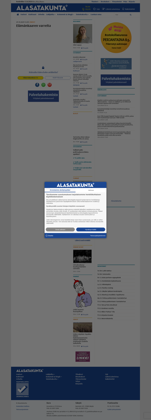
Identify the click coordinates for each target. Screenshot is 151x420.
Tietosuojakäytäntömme (97, 235)
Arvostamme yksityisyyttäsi (60, 190)
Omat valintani (60, 229)
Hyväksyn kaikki (90, 229)
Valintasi (91, 190)
